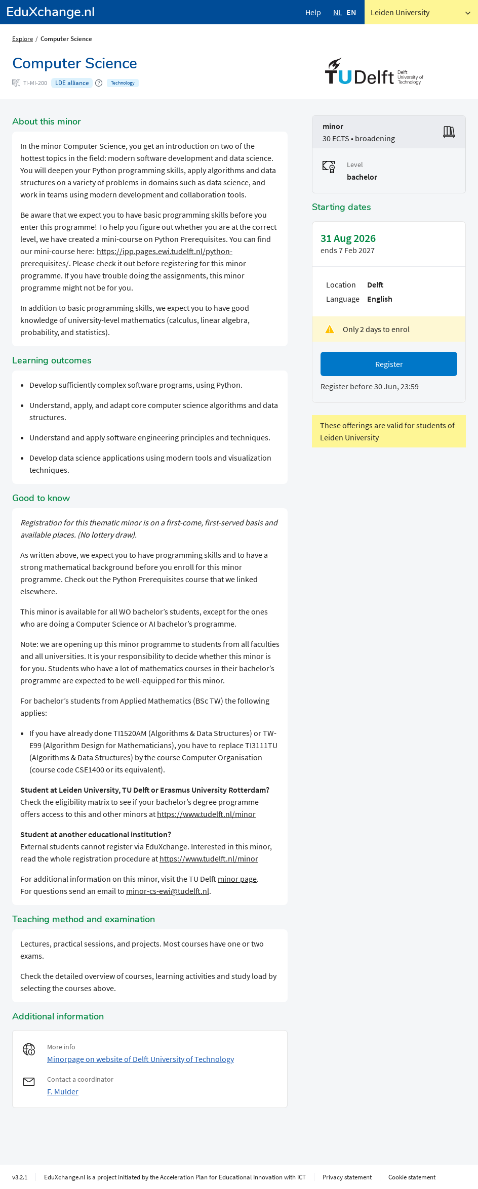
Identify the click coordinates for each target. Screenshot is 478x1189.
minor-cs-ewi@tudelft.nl (167, 891)
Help (313, 12)
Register (389, 364)
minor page (237, 879)
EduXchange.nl (50, 12)
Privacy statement (347, 1177)
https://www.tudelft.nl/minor (206, 814)
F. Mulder (62, 1091)
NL (337, 12)
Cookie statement (411, 1177)
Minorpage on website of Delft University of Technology (140, 1059)
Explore (22, 38)
